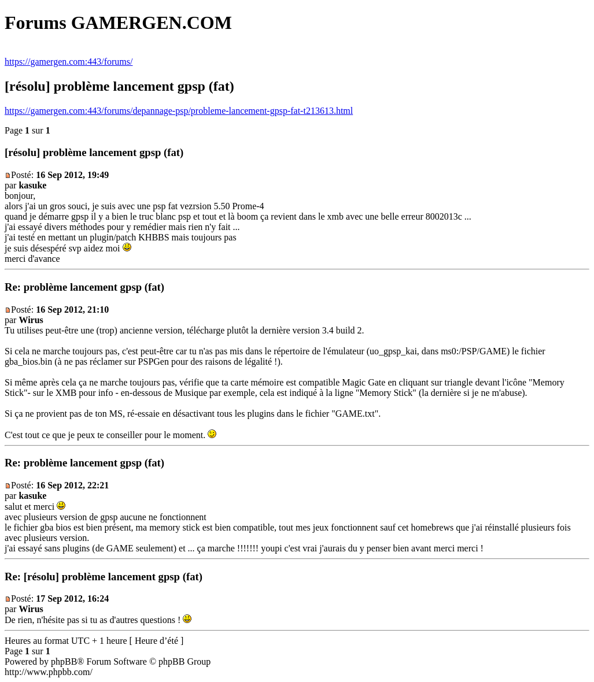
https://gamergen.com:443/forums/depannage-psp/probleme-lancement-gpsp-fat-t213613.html (179, 111)
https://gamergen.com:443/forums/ (68, 61)
